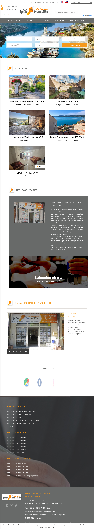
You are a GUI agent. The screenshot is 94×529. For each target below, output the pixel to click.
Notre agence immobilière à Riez (37, 503)
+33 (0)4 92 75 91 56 (10, 7)
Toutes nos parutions (18, 351)
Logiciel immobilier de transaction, (38, 523)
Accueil (25, 2)
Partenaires (47, 501)
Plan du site (36, 501)
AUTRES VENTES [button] (44, 20)
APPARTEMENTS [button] (14, 20)
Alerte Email (36, 2)
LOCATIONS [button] (60, 20)
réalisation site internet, (60, 523)
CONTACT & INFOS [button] (78, 20)
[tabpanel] (47, 128)
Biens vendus (57, 503)
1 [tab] (47, 183)
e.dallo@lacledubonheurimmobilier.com (18, 9)
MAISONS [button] (28, 20)
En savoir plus (50, 527)
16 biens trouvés (74, 55)
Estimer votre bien (51, 2)
